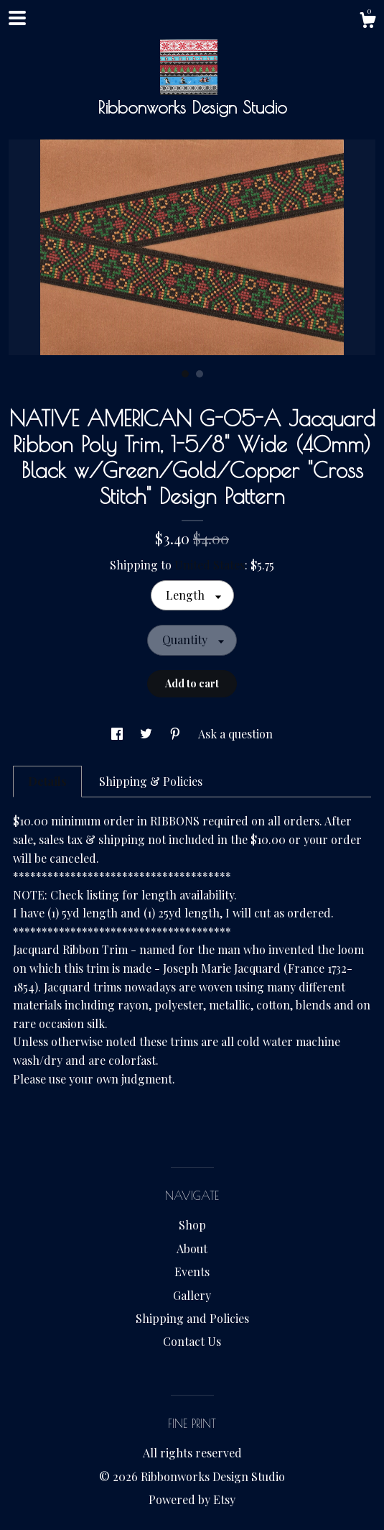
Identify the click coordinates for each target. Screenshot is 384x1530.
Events (192, 1271)
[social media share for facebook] (118, 733)
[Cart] (367, 22)
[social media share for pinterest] (176, 733)
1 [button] (185, 373)
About (192, 1248)
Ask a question (235, 733)
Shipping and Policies (192, 1318)
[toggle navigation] (17, 18)
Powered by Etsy (192, 1499)
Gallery (192, 1295)
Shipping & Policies (150, 781)
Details (47, 781)
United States (209, 564)
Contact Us (192, 1341)
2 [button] (199, 373)
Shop (192, 1224)
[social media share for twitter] (147, 733)
